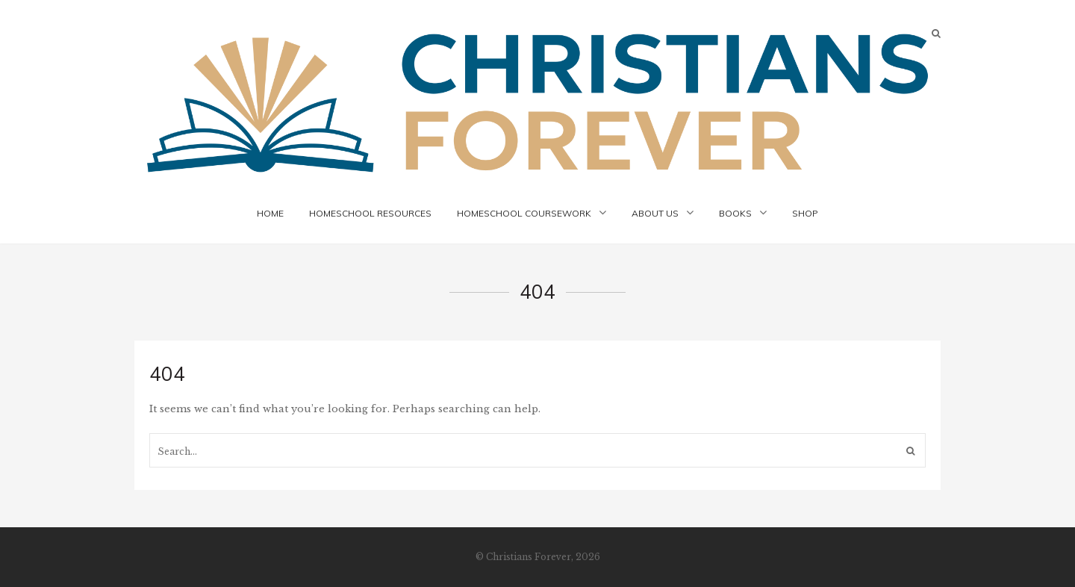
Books (735, 213)
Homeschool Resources (370, 213)
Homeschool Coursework (524, 213)
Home (270, 213)
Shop (805, 213)
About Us (655, 213)
